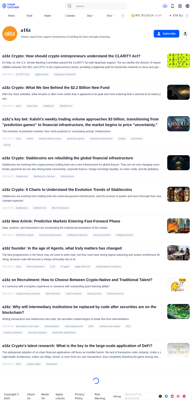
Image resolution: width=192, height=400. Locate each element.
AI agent (65, 266)
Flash (29, 15)
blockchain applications (64, 332)
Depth (49, 15)
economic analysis (37, 332)
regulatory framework (64, 74)
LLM (52, 266)
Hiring (117, 396)
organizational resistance (108, 266)
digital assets (41, 74)
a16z (18, 106)
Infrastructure (67, 176)
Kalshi (30, 138)
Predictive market (24, 235)
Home (11, 15)
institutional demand (77, 235)
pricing (7, 145)
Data (91, 15)
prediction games (75, 138)
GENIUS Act (66, 106)
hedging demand (124, 235)
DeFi (91, 326)
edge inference (82, 266)
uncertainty (136, 138)
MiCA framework (60, 208)
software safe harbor (110, 326)
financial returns (115, 293)
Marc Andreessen (35, 266)
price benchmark (101, 235)
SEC (128, 326)
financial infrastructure (101, 138)
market (121, 138)
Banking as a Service (44, 176)
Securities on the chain (27, 326)
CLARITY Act (22, 74)
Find (111, 15)
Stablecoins (22, 176)
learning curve (94, 293)
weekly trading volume (50, 138)
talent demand (53, 293)
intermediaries (52, 326)
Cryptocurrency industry (28, 293)
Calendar (70, 15)
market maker (33, 364)
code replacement (74, 326)
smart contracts (73, 293)
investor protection (13, 332)
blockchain (32, 106)
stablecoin (49, 106)
